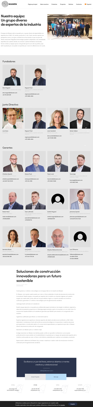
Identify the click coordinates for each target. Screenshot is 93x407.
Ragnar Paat (28, 88)
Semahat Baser (7, 249)
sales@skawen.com (58, 390)
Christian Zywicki (7, 174)
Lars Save (5, 131)
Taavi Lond (50, 174)
